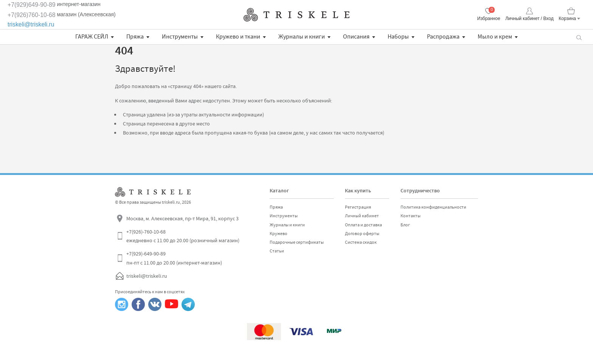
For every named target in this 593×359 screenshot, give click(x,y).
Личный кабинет (362, 216)
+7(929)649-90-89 (32, 5)
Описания (356, 36)
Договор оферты (362, 234)
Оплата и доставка (363, 225)
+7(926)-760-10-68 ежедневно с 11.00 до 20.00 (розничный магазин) (182, 236)
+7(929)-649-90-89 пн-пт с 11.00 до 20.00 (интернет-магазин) (174, 258)
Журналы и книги (301, 36)
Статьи (277, 251)
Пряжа (135, 36)
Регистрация (358, 207)
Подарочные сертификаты (297, 242)
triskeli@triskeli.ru (31, 24)
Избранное (488, 18)
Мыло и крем (495, 36)
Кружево (278, 234)
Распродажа (443, 36)
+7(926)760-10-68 (32, 15)
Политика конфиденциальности (433, 207)
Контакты (411, 216)
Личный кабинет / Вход (529, 18)
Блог (405, 225)
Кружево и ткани (238, 36)
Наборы (398, 36)
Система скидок (361, 242)
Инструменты (180, 36)
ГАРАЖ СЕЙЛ (91, 36)
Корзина (567, 18)
